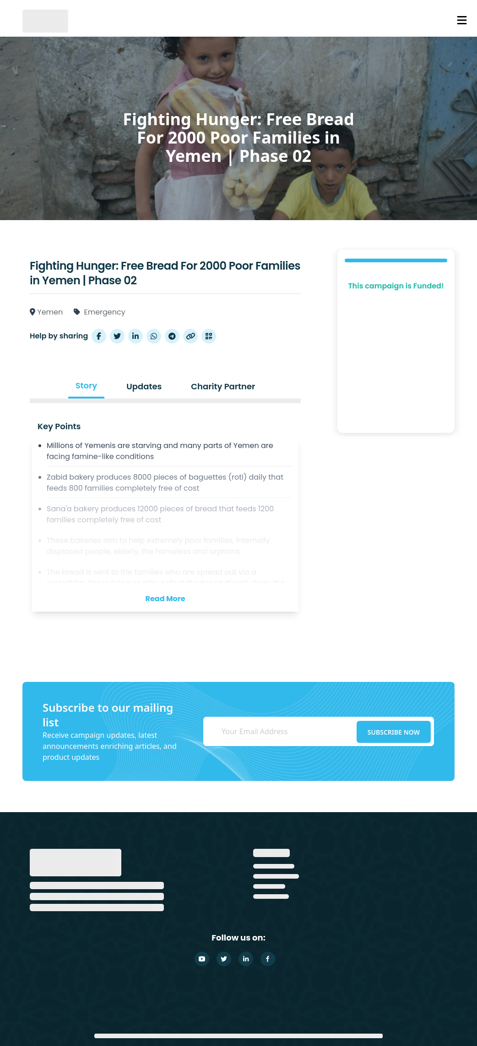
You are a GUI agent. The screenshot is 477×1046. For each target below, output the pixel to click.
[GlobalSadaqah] (45, 20)
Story (87, 385)
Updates (144, 386)
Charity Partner (223, 386)
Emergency (104, 312)
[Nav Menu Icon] (462, 20)
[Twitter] (224, 959)
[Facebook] (267, 959)
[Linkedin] (245, 959)
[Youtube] (202, 959)
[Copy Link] (190, 336)
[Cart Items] (434, 20)
